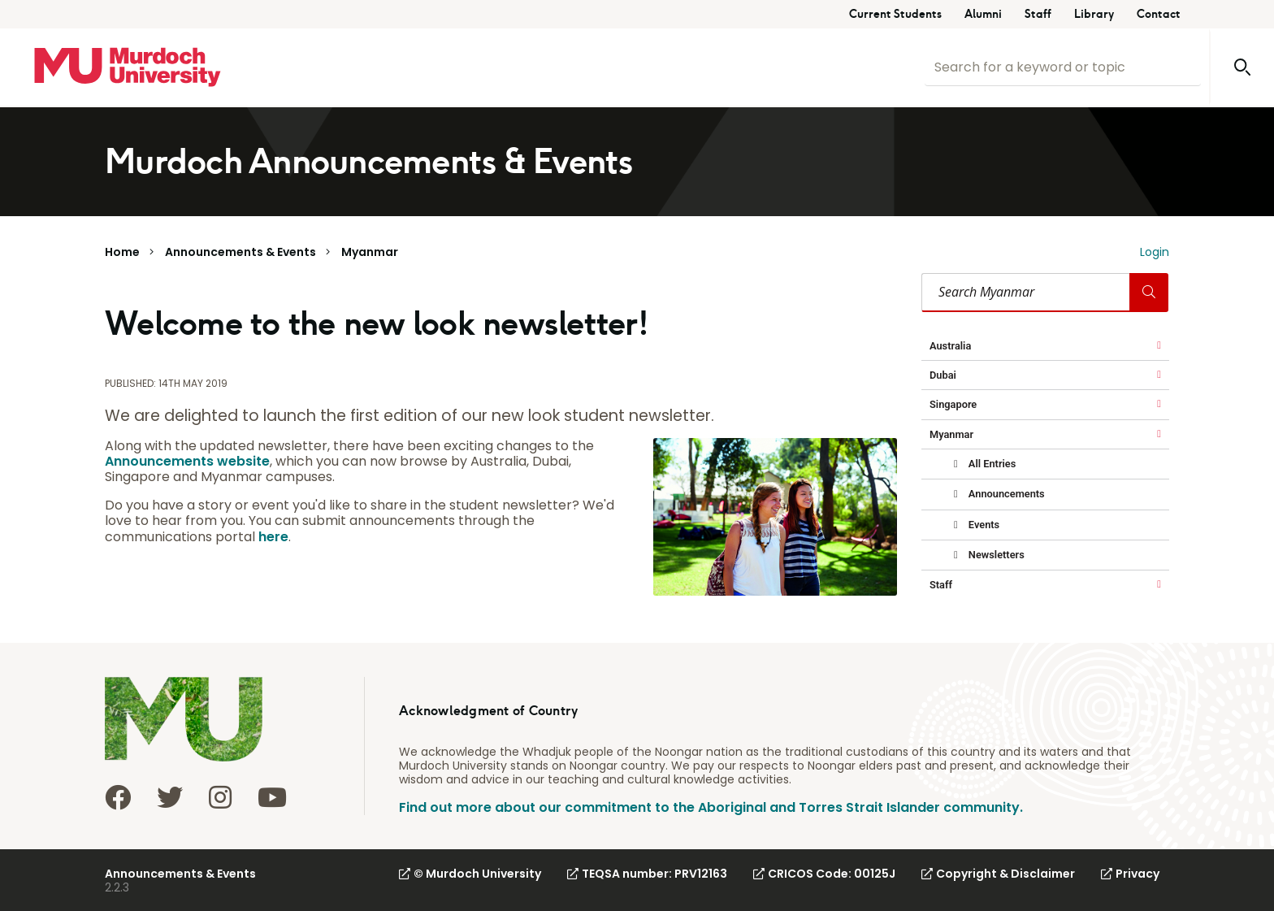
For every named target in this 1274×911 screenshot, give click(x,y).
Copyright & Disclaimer (998, 873)
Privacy (1130, 873)
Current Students (895, 14)
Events (982, 524)
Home (122, 252)
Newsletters (995, 555)
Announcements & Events (240, 252)
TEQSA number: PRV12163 (647, 873)
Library (1094, 14)
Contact (1159, 14)
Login (1154, 252)
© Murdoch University (470, 873)
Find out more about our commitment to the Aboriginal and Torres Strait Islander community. (711, 807)
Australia (950, 346)
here (273, 536)
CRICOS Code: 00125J (824, 873)
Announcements (1005, 494)
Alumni (983, 14)
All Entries (991, 464)
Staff (1038, 14)
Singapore (953, 404)
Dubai (943, 375)
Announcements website (187, 461)
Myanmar (369, 252)
